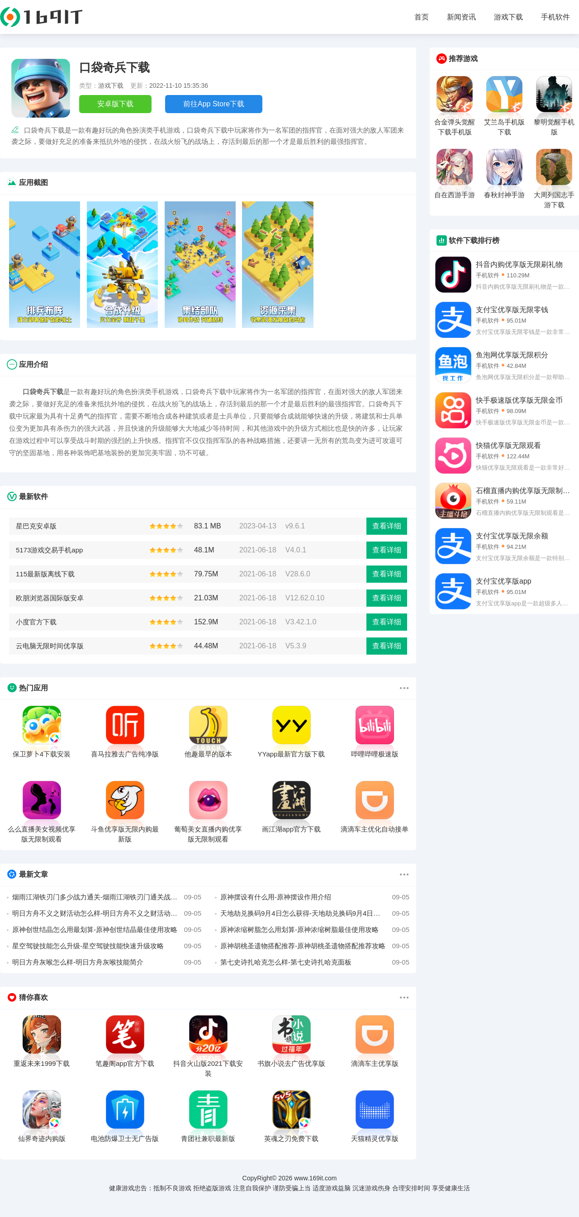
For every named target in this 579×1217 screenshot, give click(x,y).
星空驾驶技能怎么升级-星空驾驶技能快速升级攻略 (106, 946)
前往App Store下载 (213, 104)
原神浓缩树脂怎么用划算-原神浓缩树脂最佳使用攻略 (314, 930)
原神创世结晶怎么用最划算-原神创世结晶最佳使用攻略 (106, 930)
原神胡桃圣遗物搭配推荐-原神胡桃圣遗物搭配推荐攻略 (314, 946)
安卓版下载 (115, 104)
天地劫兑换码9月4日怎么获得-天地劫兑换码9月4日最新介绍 (314, 913)
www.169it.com (315, 1178)
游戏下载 (508, 17)
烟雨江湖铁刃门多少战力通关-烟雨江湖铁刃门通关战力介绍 (106, 897)
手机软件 (555, 17)
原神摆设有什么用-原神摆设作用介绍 (314, 897)
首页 (421, 17)
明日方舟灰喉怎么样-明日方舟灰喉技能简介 (106, 962)
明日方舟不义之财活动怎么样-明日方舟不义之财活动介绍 (106, 913)
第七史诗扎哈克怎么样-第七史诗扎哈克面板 (314, 962)
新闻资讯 (461, 17)
